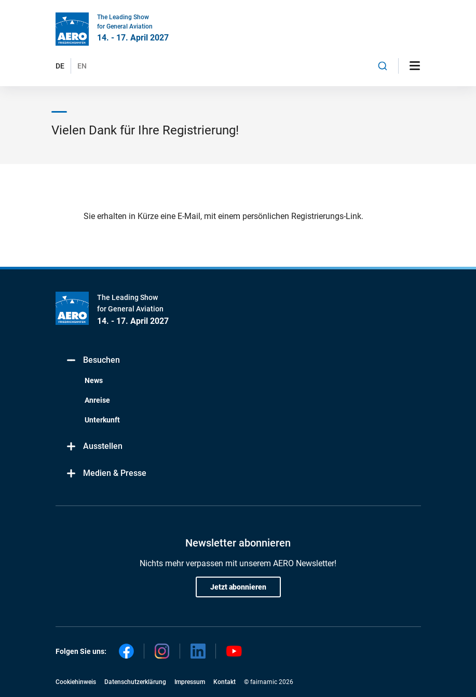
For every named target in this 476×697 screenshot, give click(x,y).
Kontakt (224, 682)
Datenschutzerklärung (135, 682)
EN (82, 66)
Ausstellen (94, 446)
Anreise (97, 400)
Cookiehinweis (76, 682)
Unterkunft (102, 420)
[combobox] (382, 66)
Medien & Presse (106, 473)
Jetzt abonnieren (238, 587)
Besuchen (93, 360)
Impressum (189, 682)
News (94, 380)
